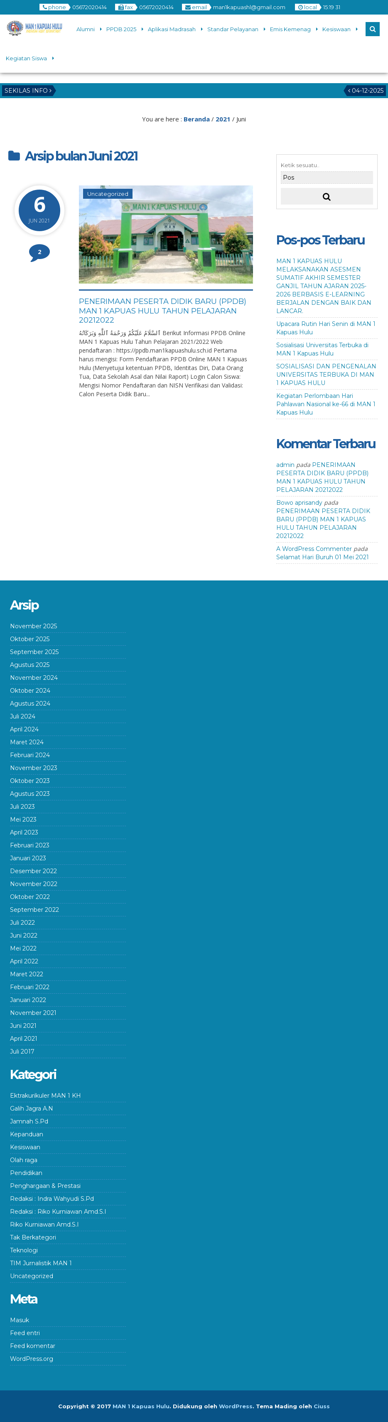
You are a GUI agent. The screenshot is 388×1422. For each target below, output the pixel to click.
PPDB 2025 (121, 29)
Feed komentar (32, 1346)
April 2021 (23, 1038)
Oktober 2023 (30, 781)
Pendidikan (26, 1173)
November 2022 (33, 884)
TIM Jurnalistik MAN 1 (41, 1263)
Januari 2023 (28, 858)
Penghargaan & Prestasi (45, 1186)
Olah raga (23, 1160)
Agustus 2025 (29, 665)
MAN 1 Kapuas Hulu (141, 1406)
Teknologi (24, 1250)
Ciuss (322, 1406)
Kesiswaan (336, 29)
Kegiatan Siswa (26, 58)
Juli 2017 (22, 1051)
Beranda (197, 119)
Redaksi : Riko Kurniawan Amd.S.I (58, 1211)
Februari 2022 (29, 987)
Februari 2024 (30, 755)
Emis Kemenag (290, 29)
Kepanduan (26, 1134)
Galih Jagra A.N (31, 1108)
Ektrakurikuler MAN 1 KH (45, 1095)
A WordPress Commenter (314, 549)
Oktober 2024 (30, 690)
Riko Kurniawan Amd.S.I (44, 1224)
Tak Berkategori (33, 1237)
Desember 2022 (33, 871)
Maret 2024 (27, 742)
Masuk (19, 1320)
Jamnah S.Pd (29, 1121)
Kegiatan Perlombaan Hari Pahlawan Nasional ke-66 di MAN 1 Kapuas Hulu (326, 404)
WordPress (236, 1406)
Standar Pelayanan (232, 29)
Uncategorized (107, 193)
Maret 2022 (26, 974)
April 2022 (24, 961)
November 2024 (34, 677)
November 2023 (33, 768)
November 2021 (33, 1013)
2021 (223, 119)
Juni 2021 (23, 1025)
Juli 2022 (22, 922)
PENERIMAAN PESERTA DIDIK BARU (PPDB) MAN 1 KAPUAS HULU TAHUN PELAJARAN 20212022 (162, 311)
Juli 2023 (22, 806)
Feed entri (25, 1333)
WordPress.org (31, 1359)
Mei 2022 (23, 948)
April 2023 (24, 832)
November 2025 (33, 626)
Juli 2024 (22, 716)
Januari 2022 (28, 1000)
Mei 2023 (23, 819)
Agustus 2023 (30, 793)
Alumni (85, 29)
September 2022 (34, 909)
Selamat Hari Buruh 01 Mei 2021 (322, 557)
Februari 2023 (29, 845)
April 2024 (24, 729)
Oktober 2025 (29, 639)
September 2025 (34, 652)
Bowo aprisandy (299, 502)
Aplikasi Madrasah (172, 29)
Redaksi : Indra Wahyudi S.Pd (52, 1198)
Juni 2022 (23, 935)
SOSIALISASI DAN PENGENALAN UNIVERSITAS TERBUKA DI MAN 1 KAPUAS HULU (326, 375)
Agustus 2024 (30, 703)
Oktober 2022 (30, 897)
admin (285, 465)
